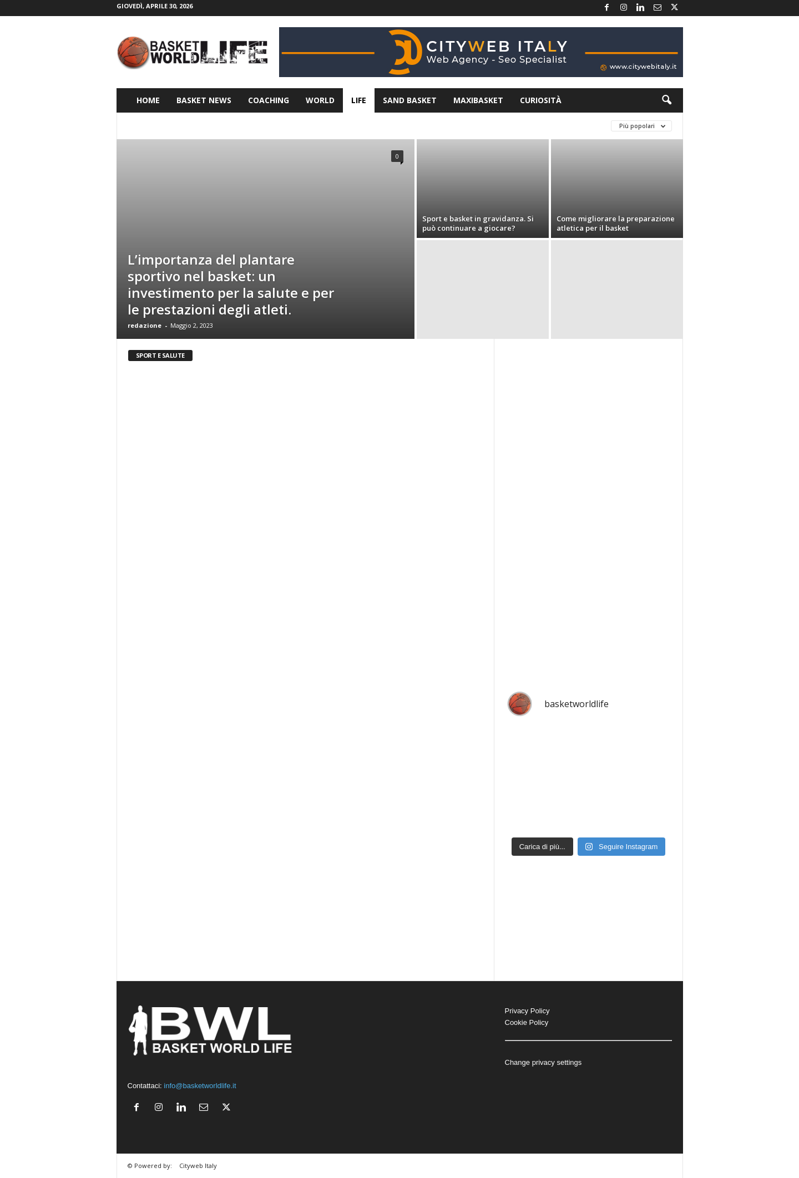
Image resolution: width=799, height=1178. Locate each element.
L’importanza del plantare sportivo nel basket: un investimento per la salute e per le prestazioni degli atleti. (231, 284)
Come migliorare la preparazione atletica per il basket (616, 223)
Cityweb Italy (198, 1165)
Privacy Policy (527, 1011)
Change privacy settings (543, 1062)
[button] (666, 100)
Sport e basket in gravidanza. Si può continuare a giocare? (478, 223)
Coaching (268, 100)
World (320, 100)
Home (148, 100)
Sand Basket (410, 100)
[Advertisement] (588, 509)
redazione (144, 325)
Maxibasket (478, 100)
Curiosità (541, 100)
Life (358, 100)
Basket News (203, 100)
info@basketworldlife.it (200, 1085)
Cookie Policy (527, 1022)
